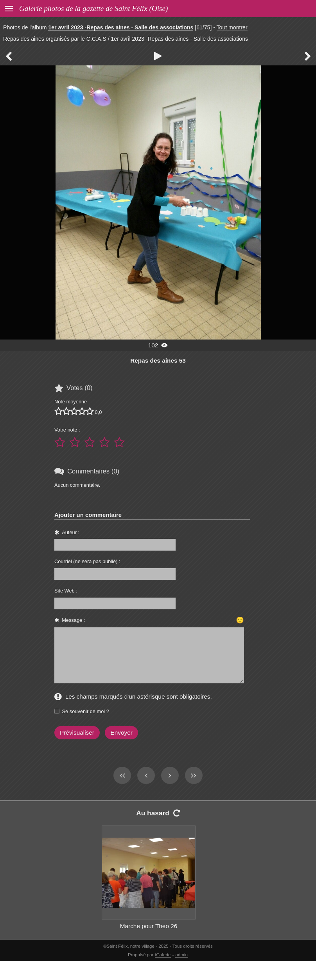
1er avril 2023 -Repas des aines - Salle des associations (120, 27)
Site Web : (65, 591)
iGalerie (163, 954)
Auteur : (70, 532)
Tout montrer (232, 27)
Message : (73, 620)
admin (182, 954)
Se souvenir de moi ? (85, 711)
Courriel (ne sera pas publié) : (87, 561)
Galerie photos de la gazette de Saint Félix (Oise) (93, 8)
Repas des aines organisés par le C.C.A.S (54, 39)
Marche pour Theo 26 (149, 926)
